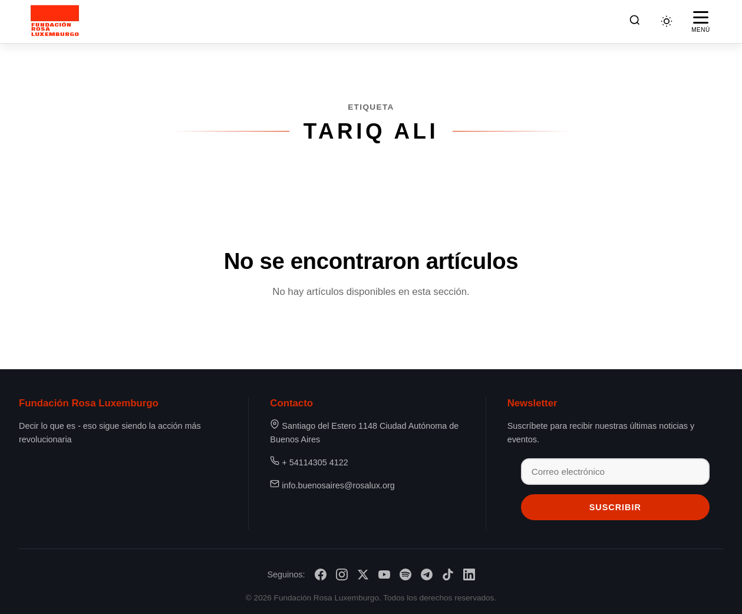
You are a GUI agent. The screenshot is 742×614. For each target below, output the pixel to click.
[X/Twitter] (363, 574)
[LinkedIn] (469, 574)
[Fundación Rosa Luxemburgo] (57, 21)
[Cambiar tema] (666, 21)
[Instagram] (342, 574)
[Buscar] (634, 21)
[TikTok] (448, 574)
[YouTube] (384, 574)
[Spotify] (405, 574)
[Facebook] (321, 574)
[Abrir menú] (701, 21)
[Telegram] (427, 574)
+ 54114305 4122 (315, 462)
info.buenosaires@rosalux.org (338, 485)
